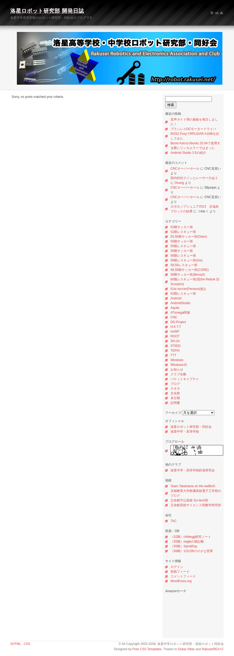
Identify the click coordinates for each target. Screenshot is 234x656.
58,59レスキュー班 (183, 265)
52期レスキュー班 (183, 232)
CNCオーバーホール (184, 168)
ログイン (176, 567)
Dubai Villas (186, 649)
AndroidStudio (180, 303)
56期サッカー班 (181, 251)
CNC (173, 317)
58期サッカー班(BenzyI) (187, 274)
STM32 (175, 346)
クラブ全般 (178, 374)
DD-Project (178, 322)
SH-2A (175, 341)
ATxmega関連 (180, 312)
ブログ (175, 384)
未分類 (175, 398)
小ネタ (175, 388)
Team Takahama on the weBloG (192, 486)
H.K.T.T (175, 327)
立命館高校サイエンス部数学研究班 (195, 505)
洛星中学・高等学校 (184, 431)
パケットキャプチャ (184, 379)
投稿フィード (179, 571)
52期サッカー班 (181, 227)
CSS (27, 644)
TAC (173, 521)
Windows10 (178, 365)
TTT (173, 355)
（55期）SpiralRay (183, 546)
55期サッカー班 (181, 241)
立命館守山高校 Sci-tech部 (189, 500)
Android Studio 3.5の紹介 (188, 153)
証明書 (175, 403)
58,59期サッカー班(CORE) (189, 270)
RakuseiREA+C (213, 649)
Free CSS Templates (147, 649)
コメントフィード (183, 576)
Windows (176, 360)
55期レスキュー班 (183, 246)
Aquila (174, 308)
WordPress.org (181, 581)
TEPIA (175, 350)
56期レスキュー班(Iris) (186, 260)
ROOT (175, 336)
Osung (179, 183)
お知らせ (176, 369)
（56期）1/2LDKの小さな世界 (191, 551)
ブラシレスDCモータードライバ (193, 129)
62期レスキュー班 (183, 293)
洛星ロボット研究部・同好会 (191, 427)
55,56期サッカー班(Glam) (188, 236)
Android (175, 298)
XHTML (15, 644)
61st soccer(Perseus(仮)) (188, 289)
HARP (174, 331)
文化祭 (175, 393)
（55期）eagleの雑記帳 (187, 541)
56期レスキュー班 (183, 255)
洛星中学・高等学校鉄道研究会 (192, 470)
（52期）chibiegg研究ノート (190, 537)
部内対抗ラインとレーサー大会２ (194, 178)
